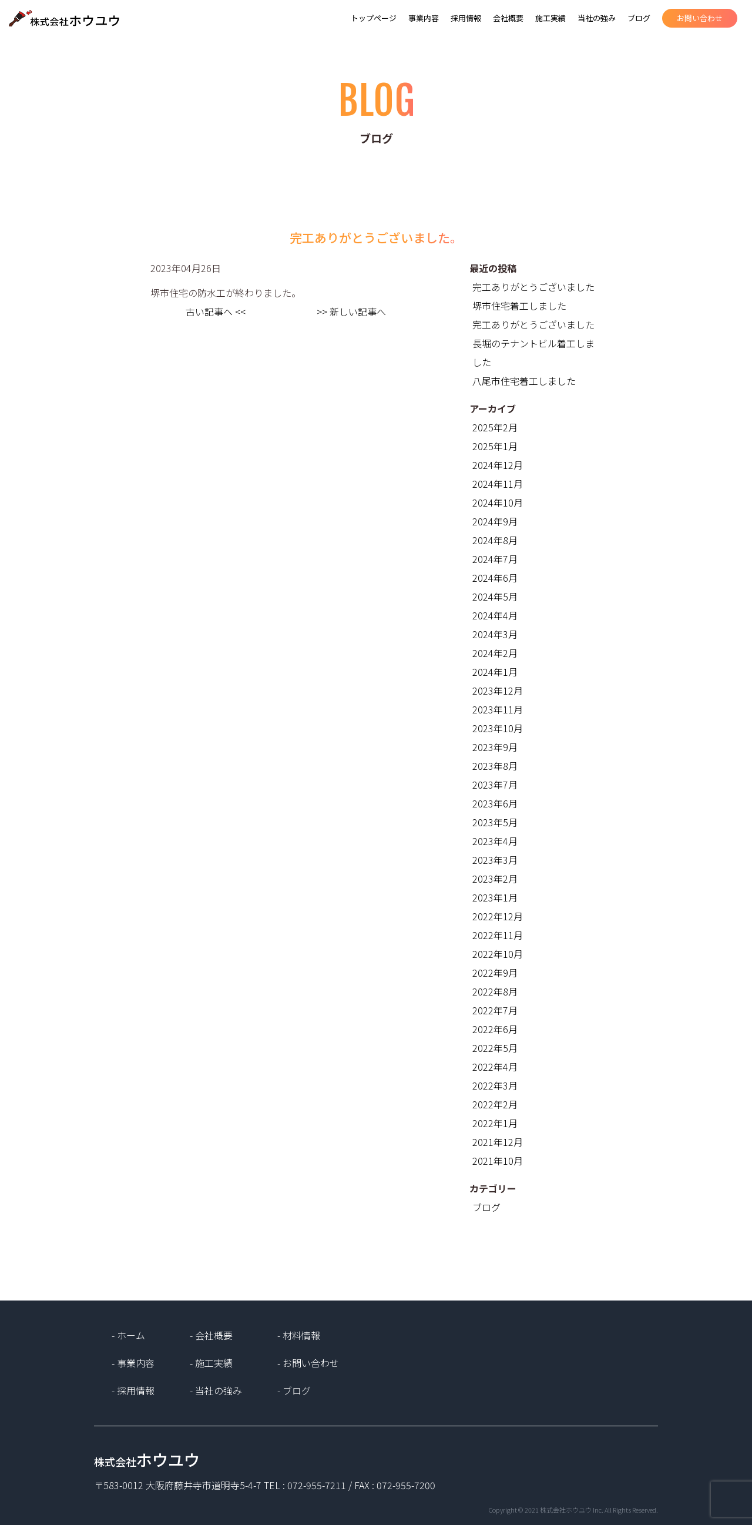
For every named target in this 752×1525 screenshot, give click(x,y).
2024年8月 (495, 540)
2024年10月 (497, 502)
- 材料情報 (298, 1335)
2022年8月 (495, 991)
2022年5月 (495, 1048)
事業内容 (423, 18)
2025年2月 (495, 427)
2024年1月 (495, 672)
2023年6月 (495, 803)
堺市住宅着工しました (519, 306)
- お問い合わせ (308, 1363)
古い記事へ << (216, 311)
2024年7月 (495, 559)
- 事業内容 (133, 1363)
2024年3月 (495, 634)
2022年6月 (495, 1029)
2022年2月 (495, 1104)
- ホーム (128, 1335)
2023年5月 (495, 822)
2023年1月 (495, 897)
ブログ (638, 18)
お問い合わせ (700, 18)
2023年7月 (495, 784)
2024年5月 (495, 596)
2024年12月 (497, 465)
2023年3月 (495, 860)
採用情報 (466, 18)
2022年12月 (497, 916)
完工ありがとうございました (533, 287)
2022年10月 (497, 954)
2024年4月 (495, 615)
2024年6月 (495, 578)
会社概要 (508, 18)
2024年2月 (495, 653)
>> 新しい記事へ (351, 311)
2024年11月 (497, 484)
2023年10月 (497, 728)
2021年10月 (497, 1161)
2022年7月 (495, 1010)
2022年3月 (495, 1085)
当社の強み (597, 18)
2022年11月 (497, 935)
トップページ (374, 18)
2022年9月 (495, 973)
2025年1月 (495, 446)
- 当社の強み (216, 1390)
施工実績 (550, 18)
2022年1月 (495, 1123)
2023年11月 (497, 709)
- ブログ (294, 1390)
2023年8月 (495, 766)
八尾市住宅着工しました (524, 381)
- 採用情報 (133, 1390)
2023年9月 (495, 747)
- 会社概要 (211, 1335)
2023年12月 (497, 690)
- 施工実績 (211, 1363)
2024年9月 (495, 521)
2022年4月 (495, 1067)
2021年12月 (497, 1142)
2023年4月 (495, 841)
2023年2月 (495, 879)
